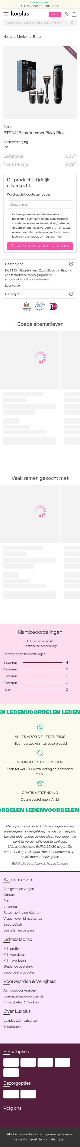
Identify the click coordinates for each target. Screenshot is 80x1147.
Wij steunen (12, 1026)
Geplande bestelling (18, 966)
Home (8, 36)
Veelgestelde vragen (18, 889)
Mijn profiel (11, 948)
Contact (9, 894)
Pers (6, 900)
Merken (23, 36)
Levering (10, 906)
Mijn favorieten (14, 960)
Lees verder (13, 285)
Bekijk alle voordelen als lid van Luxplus (40, 863)
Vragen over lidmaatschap (22, 918)
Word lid (55, 14)
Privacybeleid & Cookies (21, 1002)
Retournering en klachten (22, 912)
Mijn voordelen (14, 954)
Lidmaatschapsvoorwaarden (24, 996)
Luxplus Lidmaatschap (20, 1020)
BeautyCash (12, 924)
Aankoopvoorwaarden (19, 990)
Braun (37, 36)
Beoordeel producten (19, 972)
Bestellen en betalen (18, 930)
